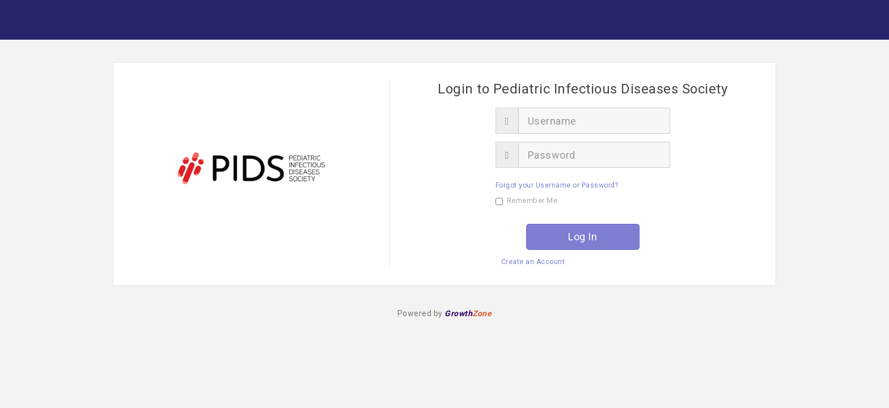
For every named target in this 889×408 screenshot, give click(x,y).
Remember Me (527, 200)
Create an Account (533, 262)
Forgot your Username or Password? (557, 185)
